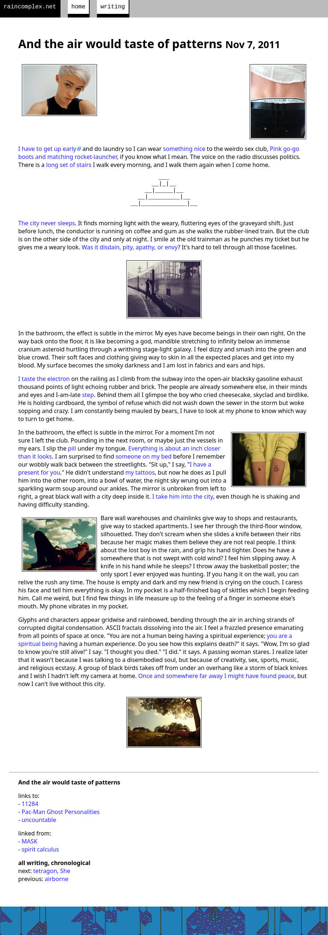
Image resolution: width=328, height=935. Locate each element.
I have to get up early (47, 150)
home (78, 8)
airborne (57, 889)
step (88, 405)
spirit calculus (40, 860)
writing (113, 8)
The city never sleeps (46, 233)
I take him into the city (182, 507)
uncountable (39, 830)
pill (72, 459)
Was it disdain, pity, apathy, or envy (129, 257)
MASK (29, 852)
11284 (30, 814)
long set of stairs (68, 166)
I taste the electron (44, 389)
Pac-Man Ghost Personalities (60, 822)
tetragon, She (51, 881)
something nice (184, 150)
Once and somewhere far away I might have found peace (216, 686)
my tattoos (140, 483)
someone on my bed (144, 467)
